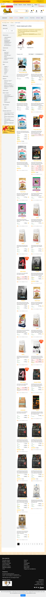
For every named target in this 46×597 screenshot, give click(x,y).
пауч (5, 106)
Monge (5, 56)
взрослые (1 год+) (7, 80)
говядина (6, 70)
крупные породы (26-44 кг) (9, 116)
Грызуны (32, 17)
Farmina (5, 59)
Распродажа (41, 5)
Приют (35, 4)
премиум (5, 97)
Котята (16, 17)
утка (5, 73)
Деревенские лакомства (8, 58)
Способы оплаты (6, 560)
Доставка (15, 4)
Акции (24, 4)
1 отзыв (36, 172)
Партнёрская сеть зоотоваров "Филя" (10, 577)
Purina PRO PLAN (7, 55)
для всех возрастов (7, 83)
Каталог (4, 17)
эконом (5, 99)
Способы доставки (6, 563)
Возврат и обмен (6, 561)
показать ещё (6, 47)
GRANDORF (6, 53)
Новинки (29, 4)
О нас (32, 5)
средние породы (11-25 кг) (9, 114)
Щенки (26, 17)
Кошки (11, 17)
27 (39, 544)
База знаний (26, 566)
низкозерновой (7, 102)
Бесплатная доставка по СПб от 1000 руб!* (22, 1)
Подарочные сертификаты (30, 569)
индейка (5, 66)
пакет (5, 108)
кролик (5, 72)
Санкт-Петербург (6, 1)
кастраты (6, 38)
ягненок (5, 69)
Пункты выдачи (5, 564)
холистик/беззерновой (8, 96)
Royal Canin (6, 52)
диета (5, 100)
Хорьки (38, 17)
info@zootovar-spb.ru (39, 584)
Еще (42, 17)
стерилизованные (7, 37)
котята (5, 82)
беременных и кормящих (8, 86)
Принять (23, 595)
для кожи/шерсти (7, 45)
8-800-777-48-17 (40, 583)
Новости (20, 4)
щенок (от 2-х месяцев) (8, 85)
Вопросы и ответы (6, 566)
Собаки (21, 17)
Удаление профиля (6, 567)
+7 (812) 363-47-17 (40, 581)
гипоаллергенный (7, 42)
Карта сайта (26, 567)
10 (37, 544)
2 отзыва (22, 141)
